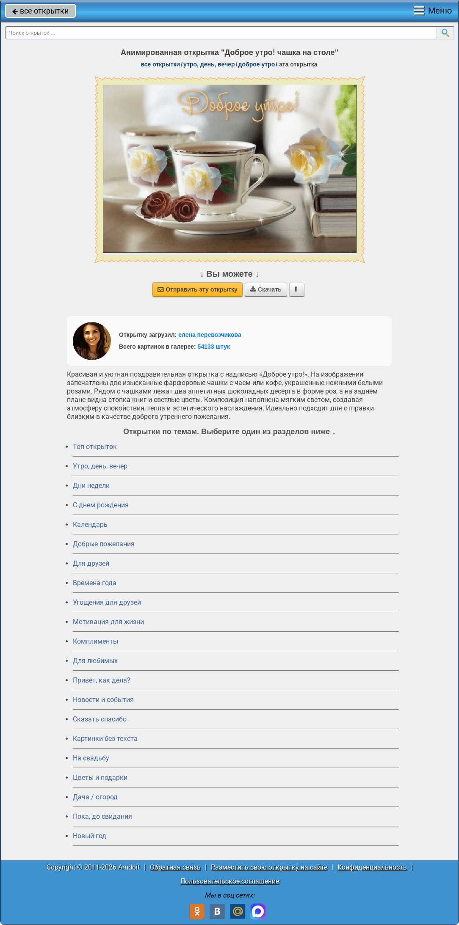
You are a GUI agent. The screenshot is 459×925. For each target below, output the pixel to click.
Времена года (94, 583)
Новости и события (103, 700)
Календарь (90, 524)
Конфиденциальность (372, 867)
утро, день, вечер (209, 64)
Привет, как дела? (101, 680)
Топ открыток (95, 447)
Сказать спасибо (100, 719)
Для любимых (95, 661)
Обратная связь (175, 867)
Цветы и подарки (100, 778)
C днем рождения (101, 505)
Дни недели (91, 486)
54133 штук (214, 346)
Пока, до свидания (102, 816)
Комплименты (95, 641)
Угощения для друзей (107, 602)
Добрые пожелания (104, 544)
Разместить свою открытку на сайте (269, 867)
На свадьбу (91, 758)
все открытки (40, 10)
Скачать (266, 289)
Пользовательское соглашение (229, 881)
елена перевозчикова (209, 334)
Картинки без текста (105, 739)
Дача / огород (95, 797)
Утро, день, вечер (100, 466)
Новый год (89, 836)
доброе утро (256, 64)
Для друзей (91, 563)
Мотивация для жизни (108, 622)
